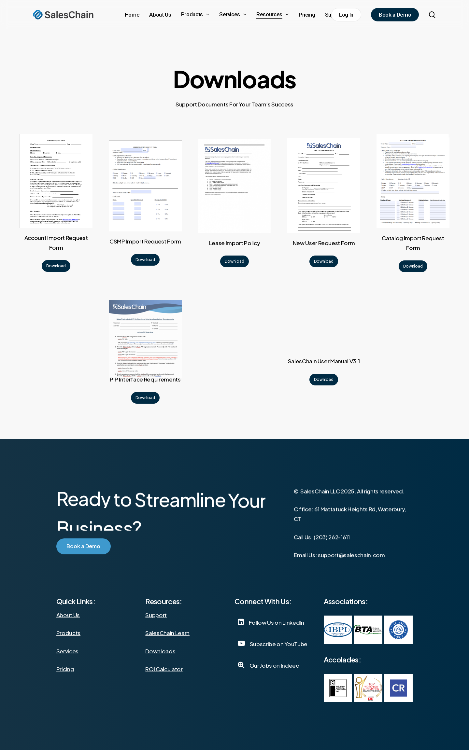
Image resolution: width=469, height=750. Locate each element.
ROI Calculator (163, 669)
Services (67, 651)
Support (156, 614)
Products (68, 632)
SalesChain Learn (167, 632)
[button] (56, 266)
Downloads (160, 651)
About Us (68, 614)
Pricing (65, 669)
